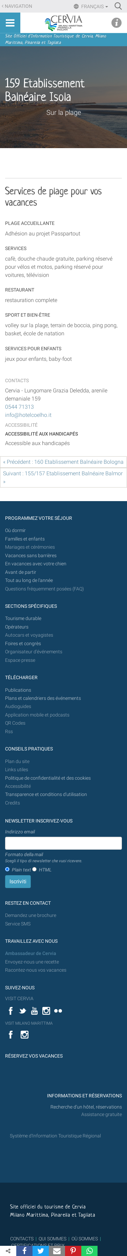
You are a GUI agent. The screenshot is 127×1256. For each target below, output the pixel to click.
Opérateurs (16, 627)
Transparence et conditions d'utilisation (46, 794)
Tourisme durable (23, 618)
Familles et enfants (25, 539)
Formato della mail (43, 858)
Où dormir (15, 530)
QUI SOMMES (52, 1238)
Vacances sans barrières (31, 556)
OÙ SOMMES (84, 1238)
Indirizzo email (20, 831)
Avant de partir (20, 572)
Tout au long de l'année (29, 580)
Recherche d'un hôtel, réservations (86, 1107)
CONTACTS (22, 1238)
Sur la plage (63, 112)
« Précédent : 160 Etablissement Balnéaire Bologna (63, 462)
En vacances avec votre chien (36, 564)
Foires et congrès (23, 644)
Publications (18, 690)
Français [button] (94, 6)
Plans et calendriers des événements (43, 698)
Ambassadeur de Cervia (30, 953)
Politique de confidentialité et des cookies (48, 778)
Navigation (18, 6)
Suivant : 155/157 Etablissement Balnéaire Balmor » (63, 477)
